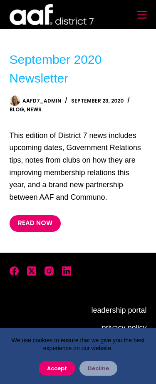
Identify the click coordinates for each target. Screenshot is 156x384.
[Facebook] (14, 271)
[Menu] (142, 15)
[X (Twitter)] (31, 271)
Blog (17, 109)
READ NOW (35, 222)
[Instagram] (49, 271)
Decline (98, 368)
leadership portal (118, 310)
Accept (57, 368)
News (34, 109)
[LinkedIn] (66, 271)
